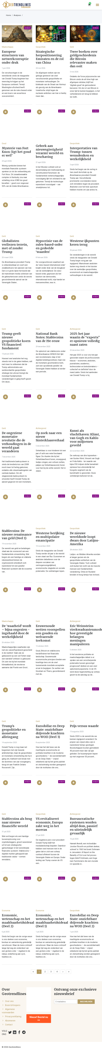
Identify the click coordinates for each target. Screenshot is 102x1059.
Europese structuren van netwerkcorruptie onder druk (15, 57)
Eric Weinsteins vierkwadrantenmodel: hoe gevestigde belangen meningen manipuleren (85, 635)
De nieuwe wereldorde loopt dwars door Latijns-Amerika (84, 538)
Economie (6, 910)
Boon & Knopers (12, 1005)
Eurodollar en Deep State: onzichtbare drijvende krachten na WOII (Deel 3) (50, 731)
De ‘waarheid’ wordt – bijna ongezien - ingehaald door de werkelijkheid (16, 631)
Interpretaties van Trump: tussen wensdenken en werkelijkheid (83, 153)
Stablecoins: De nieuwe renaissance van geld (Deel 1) (17, 534)
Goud (4, 143)
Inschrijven (86, 1001)
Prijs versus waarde (84, 726)
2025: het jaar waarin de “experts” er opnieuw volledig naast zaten (85, 339)
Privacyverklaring (13, 1016)
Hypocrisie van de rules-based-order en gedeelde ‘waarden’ (49, 246)
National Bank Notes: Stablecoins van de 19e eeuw (49, 337)
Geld (72, 47)
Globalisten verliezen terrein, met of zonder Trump (15, 246)
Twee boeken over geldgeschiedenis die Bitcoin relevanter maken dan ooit (83, 59)
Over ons (9, 1001)
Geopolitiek (41, 47)
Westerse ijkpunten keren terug (84, 242)
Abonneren (10, 1020)
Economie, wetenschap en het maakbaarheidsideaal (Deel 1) (51, 921)
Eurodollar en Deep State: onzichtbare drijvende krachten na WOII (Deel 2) (84, 921)
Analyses (17, 15)
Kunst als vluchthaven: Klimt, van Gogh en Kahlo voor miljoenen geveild (85, 438)
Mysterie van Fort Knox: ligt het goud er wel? (16, 151)
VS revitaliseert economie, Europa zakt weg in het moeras (49, 824)
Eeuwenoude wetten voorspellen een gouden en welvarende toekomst (50, 633)
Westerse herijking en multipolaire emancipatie (50, 536)
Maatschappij (7, 47)
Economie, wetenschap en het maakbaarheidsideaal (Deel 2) (17, 921)
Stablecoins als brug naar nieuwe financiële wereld (17, 822)
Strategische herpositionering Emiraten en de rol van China (50, 57)
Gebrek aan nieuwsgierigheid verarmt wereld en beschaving (49, 151)
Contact (9, 1024)
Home (8, 15)
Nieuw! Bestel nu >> (39, 1018)
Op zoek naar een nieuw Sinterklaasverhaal (50, 436)
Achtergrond (75, 329)
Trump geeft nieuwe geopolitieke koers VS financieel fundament (16, 341)
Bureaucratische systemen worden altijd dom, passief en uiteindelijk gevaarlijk (83, 826)
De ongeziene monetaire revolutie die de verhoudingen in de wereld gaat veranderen (16, 442)
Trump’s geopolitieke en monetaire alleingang (14, 731)
